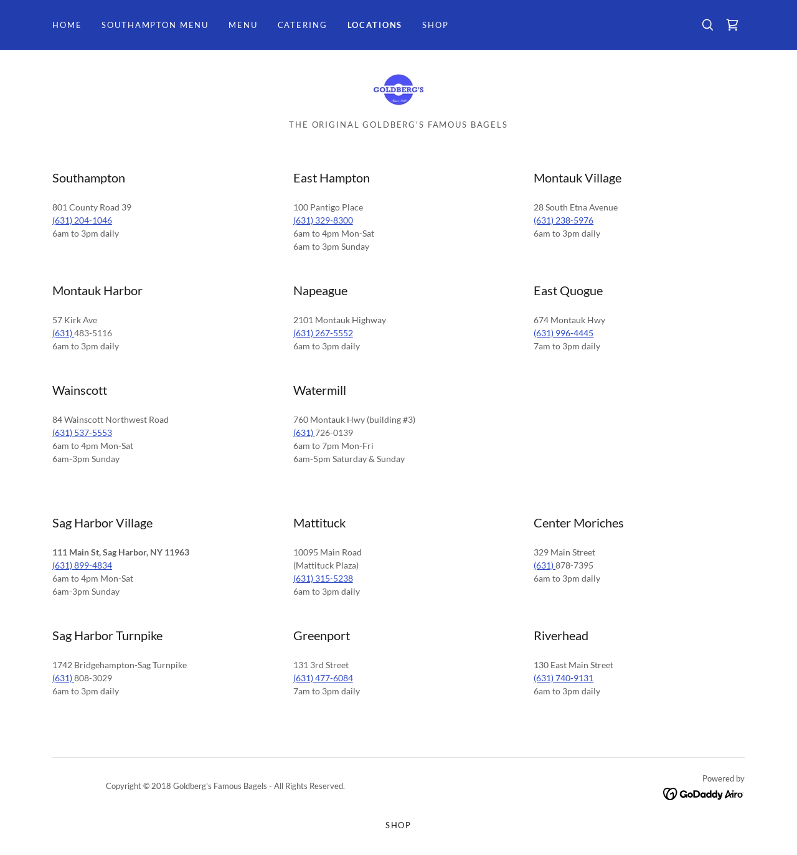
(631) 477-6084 (323, 678)
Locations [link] (375, 25)
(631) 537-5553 (82, 432)
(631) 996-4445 (563, 333)
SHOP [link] (435, 25)
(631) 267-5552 (323, 333)
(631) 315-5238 (323, 578)
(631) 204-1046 (82, 220)
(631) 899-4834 (82, 565)
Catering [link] (303, 25)
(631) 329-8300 (323, 220)
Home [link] (67, 25)
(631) (63, 333)
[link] (732, 24)
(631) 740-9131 (563, 678)
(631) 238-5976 (563, 220)
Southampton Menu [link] (155, 25)
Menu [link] (243, 25)
